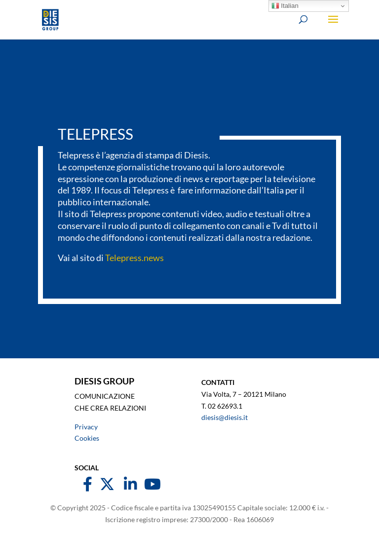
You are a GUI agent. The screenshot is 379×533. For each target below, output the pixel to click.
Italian (285, 6)
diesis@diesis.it (224, 417)
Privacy (86, 426)
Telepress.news (134, 257)
